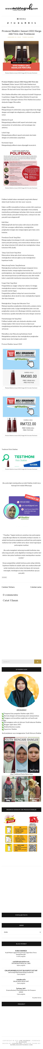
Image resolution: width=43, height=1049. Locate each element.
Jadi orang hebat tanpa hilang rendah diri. (21, 972)
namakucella (21, 979)
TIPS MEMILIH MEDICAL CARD (21, 963)
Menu (21, 19)
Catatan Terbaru (8, 587)
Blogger (23, 1042)
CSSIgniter (17, 1043)
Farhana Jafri (21, 988)
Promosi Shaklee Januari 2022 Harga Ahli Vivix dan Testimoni (21, 32)
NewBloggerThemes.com (21, 1044)
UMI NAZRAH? (21, 710)
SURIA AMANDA (21, 951)
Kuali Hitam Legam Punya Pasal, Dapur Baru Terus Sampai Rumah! (21, 953)
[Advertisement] (21, 887)
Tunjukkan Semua (36, 997)
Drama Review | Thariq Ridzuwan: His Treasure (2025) (21, 991)
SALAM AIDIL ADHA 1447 (21, 981)
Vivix (4, 577)
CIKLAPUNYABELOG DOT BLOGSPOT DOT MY (21, 970)
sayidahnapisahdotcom (21, 961)
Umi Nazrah (24, 1040)
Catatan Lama (35, 587)
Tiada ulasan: (29, 37)
